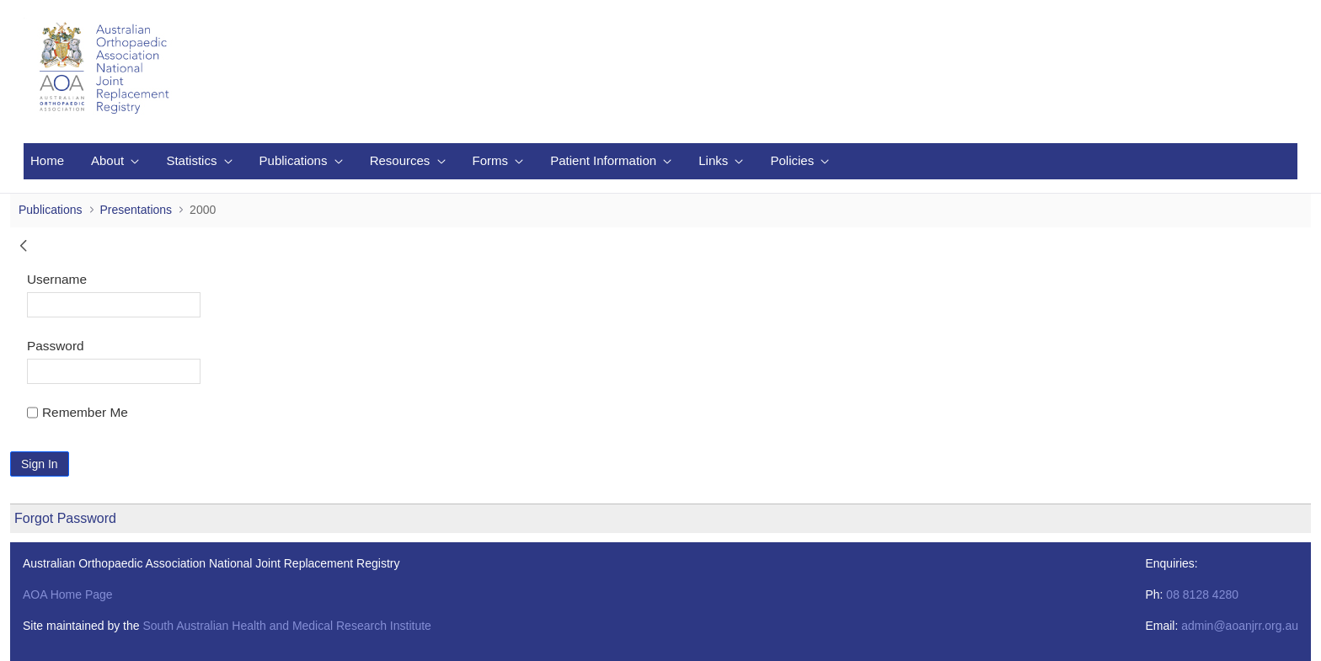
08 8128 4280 (1202, 594)
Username (57, 279)
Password (55, 345)
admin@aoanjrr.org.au (1239, 625)
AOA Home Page (68, 594)
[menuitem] (47, 161)
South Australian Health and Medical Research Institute (286, 625)
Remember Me (77, 412)
